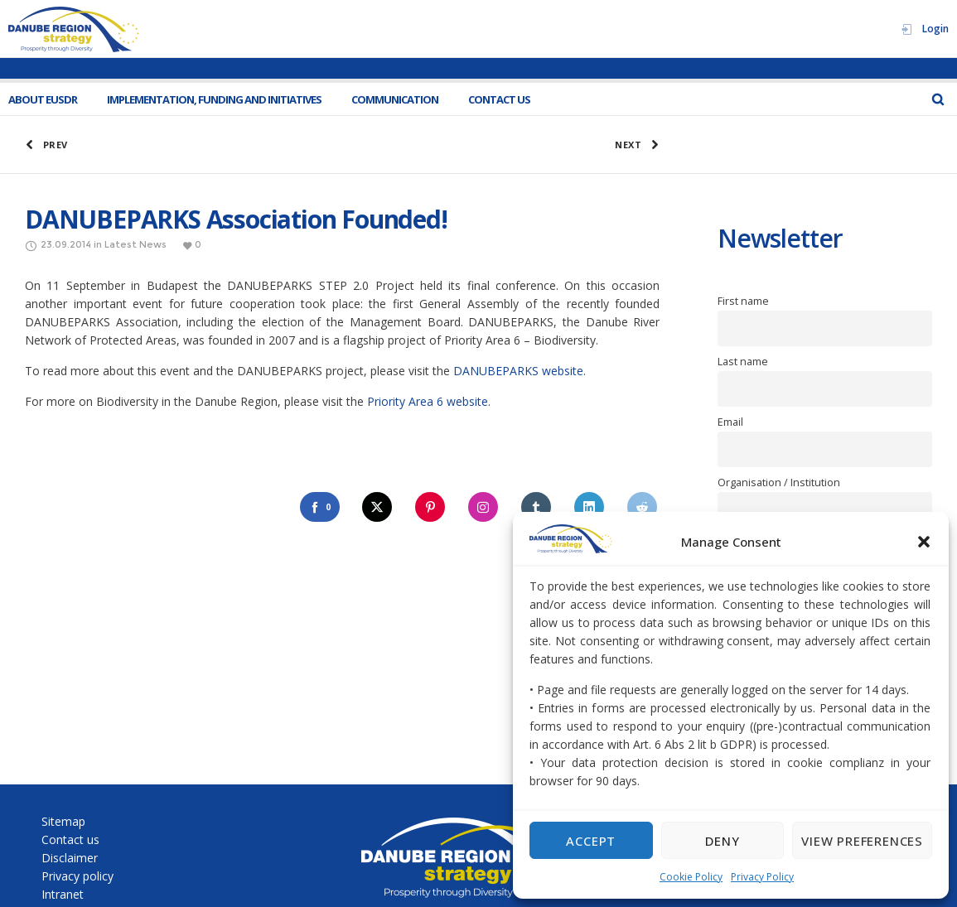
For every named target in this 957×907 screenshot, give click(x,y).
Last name (743, 362)
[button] (924, 541)
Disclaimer (69, 858)
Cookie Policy (691, 877)
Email (730, 422)
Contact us (70, 839)
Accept (591, 840)
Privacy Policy (762, 877)
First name (743, 301)
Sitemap (63, 821)
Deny (722, 840)
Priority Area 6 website (427, 401)
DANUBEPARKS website (518, 371)
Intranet (62, 894)
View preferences (862, 840)
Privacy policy (77, 876)
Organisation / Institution (779, 482)
